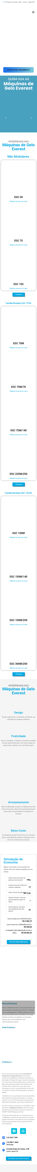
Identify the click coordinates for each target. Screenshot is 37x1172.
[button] (33, 12)
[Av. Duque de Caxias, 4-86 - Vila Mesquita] (18, 1044)
